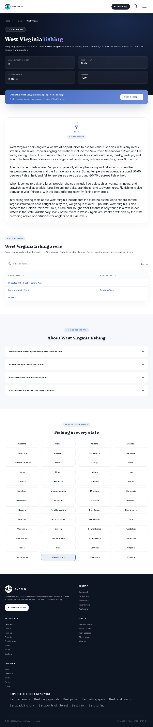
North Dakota (95, 519)
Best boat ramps (120, 699)
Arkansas (131, 444)
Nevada (22, 510)
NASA (141, 721)
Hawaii (131, 463)
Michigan (94, 491)
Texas (22, 548)
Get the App (120, 6)
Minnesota (131, 491)
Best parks (70, 699)
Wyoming (131, 557)
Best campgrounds (46, 699)
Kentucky (58, 481)
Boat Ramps (10, 641)
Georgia (94, 463)
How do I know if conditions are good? (28, 377)
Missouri (58, 500)
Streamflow (84, 596)
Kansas (22, 481)
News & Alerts (85, 628)
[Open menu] (144, 6)
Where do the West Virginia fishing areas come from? (35, 351)
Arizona (94, 444)
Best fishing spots (93, 699)
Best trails (78, 705)
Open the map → (132, 97)
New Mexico (131, 510)
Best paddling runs (22, 705)
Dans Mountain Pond (18, 290)
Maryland (22, 491)
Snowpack (83, 592)
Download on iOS (17, 608)
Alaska (58, 444)
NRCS (136, 721)
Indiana (94, 472)
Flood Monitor (85, 637)
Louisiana (94, 481)
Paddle (8, 628)
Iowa (131, 472)
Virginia (131, 548)
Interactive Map (86, 624)
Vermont (94, 548)
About (7, 669)
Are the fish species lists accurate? (26, 364)
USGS (124, 721)
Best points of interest (53, 705)
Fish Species (85, 633)
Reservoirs (84, 600)
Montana (95, 500)
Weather (83, 641)
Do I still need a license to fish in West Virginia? (32, 390)
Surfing (8, 654)
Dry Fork (12, 297)
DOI (146, 721)
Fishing (18, 21)
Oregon (58, 529)
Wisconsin (95, 557)
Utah (58, 548)
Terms (7, 678)
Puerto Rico (131, 529)
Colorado (58, 453)
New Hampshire (58, 510)
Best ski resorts (20, 699)
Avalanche (83, 609)
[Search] (135, 7)
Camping (9, 637)
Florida (58, 463)
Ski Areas (9, 624)
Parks (7, 645)
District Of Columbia (22, 463)
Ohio (131, 519)
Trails (7, 650)
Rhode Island (22, 538)
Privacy (8, 682)
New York (22, 519)
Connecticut (95, 453)
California (22, 453)
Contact (8, 686)
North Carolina (58, 519)
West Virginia (58, 557)
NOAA (130, 721)
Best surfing (97, 705)
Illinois (58, 472)
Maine (131, 481)
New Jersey (94, 510)
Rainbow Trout (107, 290)
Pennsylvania (94, 529)
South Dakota (95, 538)
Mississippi (22, 500)
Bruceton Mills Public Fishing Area (25, 283)
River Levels (84, 605)
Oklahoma (22, 529)
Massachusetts (58, 491)
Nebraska (131, 500)
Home (7, 21)
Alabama (22, 444)
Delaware (130, 453)
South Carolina (58, 538)
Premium (9, 674)
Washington (22, 557)
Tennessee (131, 538)
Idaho (22, 472)
